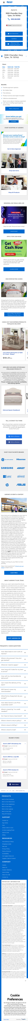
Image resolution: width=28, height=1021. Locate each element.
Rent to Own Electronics (8, 801)
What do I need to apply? (9, 665)
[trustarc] (23, 1019)
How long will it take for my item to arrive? (12, 670)
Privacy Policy (6, 849)
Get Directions (15, 34)
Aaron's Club (5, 832)
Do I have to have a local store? (11, 716)
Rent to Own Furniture (8, 799)
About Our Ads (6, 874)
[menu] (14, 2)
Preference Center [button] (20, 1014)
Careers (4, 865)
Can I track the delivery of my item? (11, 684)
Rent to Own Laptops (7, 809)
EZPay (4, 835)
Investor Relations (7, 870)
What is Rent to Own (7, 827)
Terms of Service (6, 851)
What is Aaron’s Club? (8, 730)
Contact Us (5, 820)
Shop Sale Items (14, 170)
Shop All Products (14, 192)
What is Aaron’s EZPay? (9, 725)
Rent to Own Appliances (8, 804)
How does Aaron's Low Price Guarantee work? (10, 704)
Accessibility (5, 853)
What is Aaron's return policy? (11, 720)
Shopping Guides (6, 844)
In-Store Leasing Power (8, 830)
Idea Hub (4, 846)
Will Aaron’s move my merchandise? (8, 690)
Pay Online (5, 823)
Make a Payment (14, 108)
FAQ (3, 825)
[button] (25, 980)
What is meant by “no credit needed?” (10, 710)
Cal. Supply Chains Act (8, 856)
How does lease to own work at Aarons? (11, 653)
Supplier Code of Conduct (9, 858)
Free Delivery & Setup (8, 841)
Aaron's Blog (5, 872)
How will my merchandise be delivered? (11, 677)
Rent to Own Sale (6, 811)
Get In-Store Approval (14, 149)
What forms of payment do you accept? (11, 697)
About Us (4, 867)
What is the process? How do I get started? (11, 659)
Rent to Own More (6, 806)
